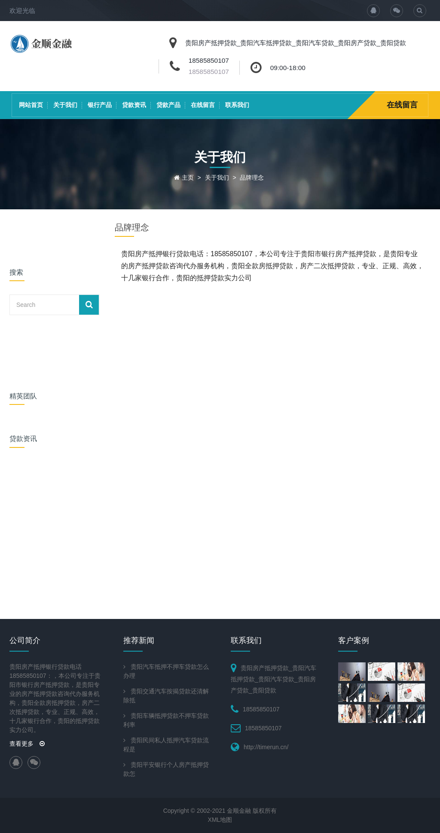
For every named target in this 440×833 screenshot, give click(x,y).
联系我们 (237, 104)
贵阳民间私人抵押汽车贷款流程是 (166, 745)
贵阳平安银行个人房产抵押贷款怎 (166, 769)
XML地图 (220, 819)
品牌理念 (252, 177)
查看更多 (27, 743)
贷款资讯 (134, 104)
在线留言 (203, 104)
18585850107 (209, 71)
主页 (188, 177)
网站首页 (31, 104)
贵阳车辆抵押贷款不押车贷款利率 (166, 720)
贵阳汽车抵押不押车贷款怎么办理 (166, 671)
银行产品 (100, 104)
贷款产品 (168, 104)
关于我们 (65, 104)
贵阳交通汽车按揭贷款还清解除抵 (166, 696)
